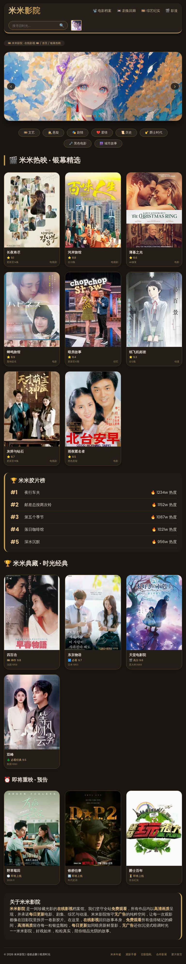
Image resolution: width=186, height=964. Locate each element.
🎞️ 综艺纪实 (150, 10)
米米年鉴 (115, 954)
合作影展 (161, 954)
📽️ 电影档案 (102, 10)
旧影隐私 (146, 954)
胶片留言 (176, 954)
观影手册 (131, 954)
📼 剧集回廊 (126, 10)
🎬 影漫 (171, 10)
